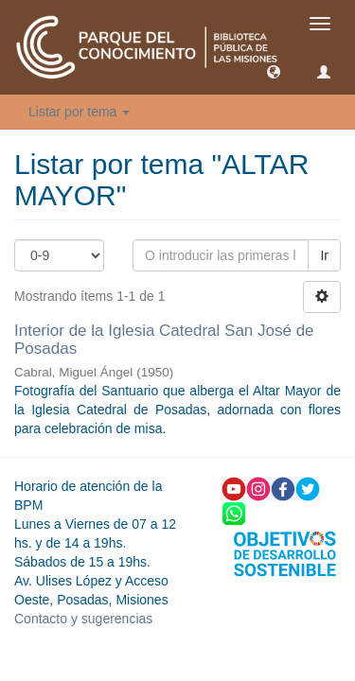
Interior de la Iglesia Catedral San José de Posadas (164, 340)
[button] (274, 71)
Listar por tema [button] (79, 111)
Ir (324, 255)
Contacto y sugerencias (83, 618)
